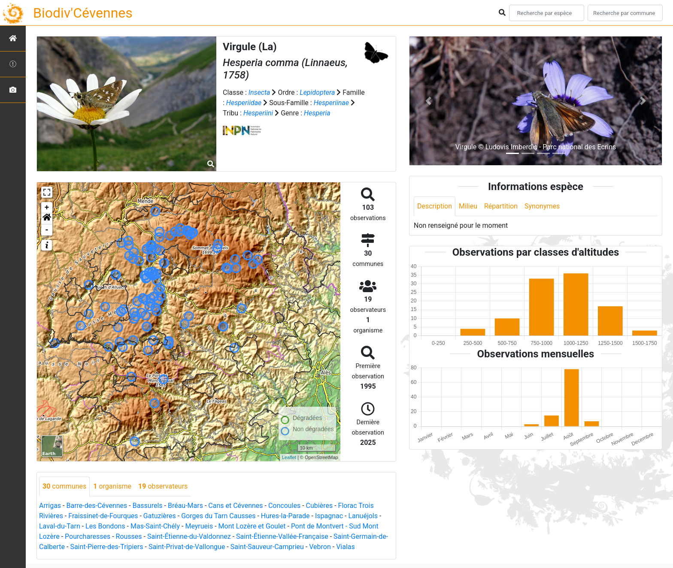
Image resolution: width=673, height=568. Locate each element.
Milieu (468, 206)
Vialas (345, 547)
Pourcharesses (87, 536)
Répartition (501, 206)
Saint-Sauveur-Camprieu (267, 547)
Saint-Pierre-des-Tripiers (106, 547)
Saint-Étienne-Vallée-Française (282, 536)
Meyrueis (199, 526)
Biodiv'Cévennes (83, 13)
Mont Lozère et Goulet (252, 526)
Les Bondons (105, 526)
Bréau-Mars (185, 506)
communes (64, 486)
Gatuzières (159, 516)
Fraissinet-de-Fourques (103, 516)
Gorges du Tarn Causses (218, 516)
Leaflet (289, 457)
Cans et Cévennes (235, 506)
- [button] (47, 230)
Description (434, 206)
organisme (112, 486)
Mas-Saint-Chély (155, 526)
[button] (46, 218)
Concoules (284, 506)
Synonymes (542, 206)
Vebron (320, 547)
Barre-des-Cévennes (96, 506)
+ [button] (47, 207)
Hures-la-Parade (285, 516)
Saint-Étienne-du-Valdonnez (189, 536)
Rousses (129, 536)
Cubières (319, 506)
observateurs (163, 486)
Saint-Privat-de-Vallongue (187, 547)
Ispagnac (329, 516)
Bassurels (148, 506)
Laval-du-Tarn (59, 526)
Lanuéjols (363, 516)
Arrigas (50, 506)
